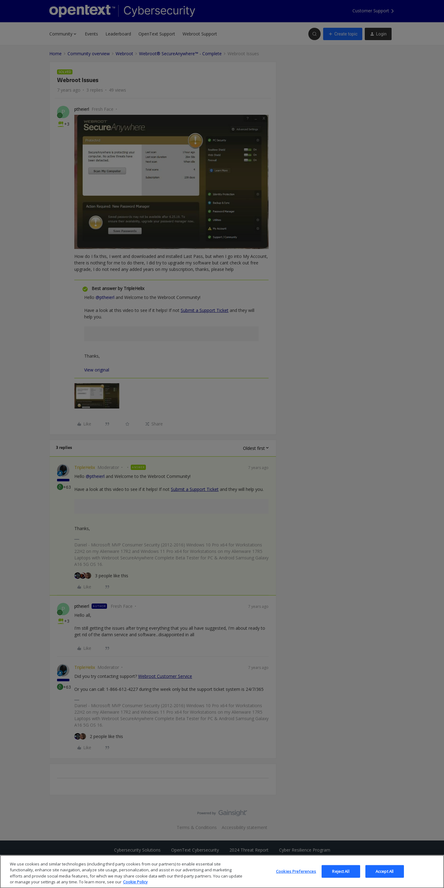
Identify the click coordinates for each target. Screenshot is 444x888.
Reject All (340, 879)
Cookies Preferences (296, 879)
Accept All (384, 879)
